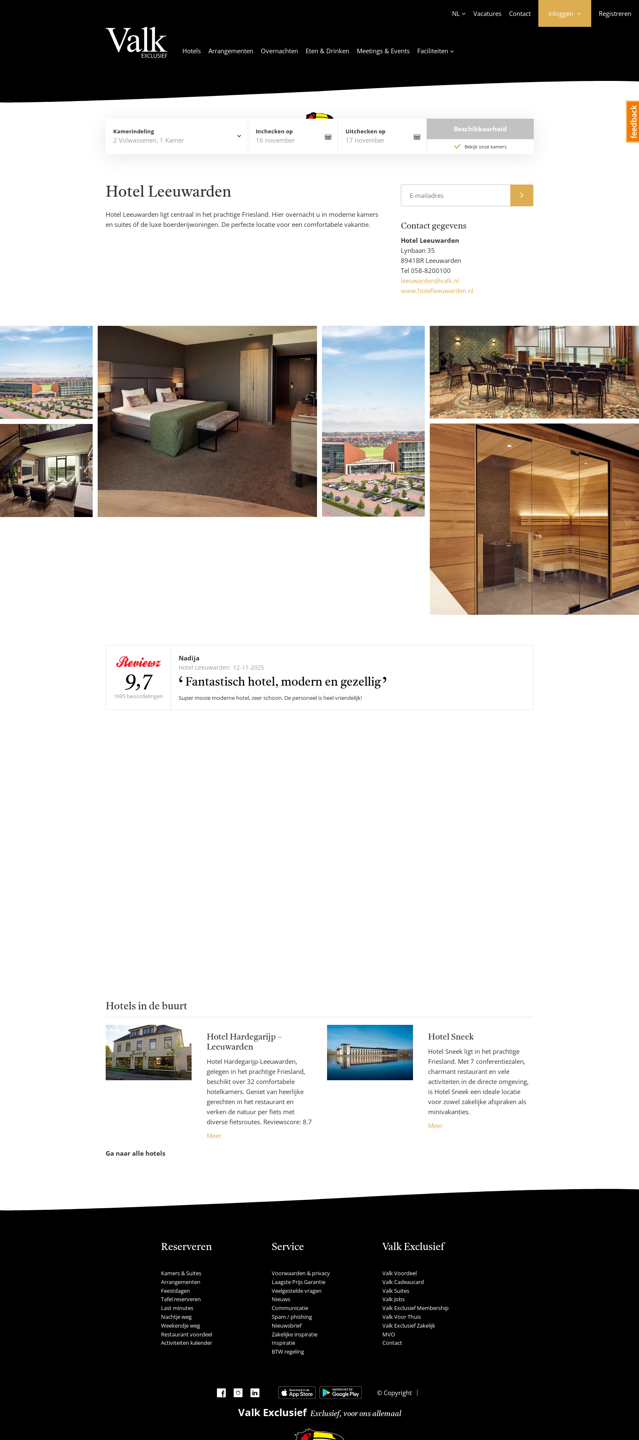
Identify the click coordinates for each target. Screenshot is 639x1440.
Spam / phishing (292, 1316)
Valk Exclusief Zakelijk (408, 1325)
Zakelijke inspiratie (294, 1334)
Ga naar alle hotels (135, 1153)
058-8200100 (431, 270)
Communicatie (290, 1308)
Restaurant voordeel (186, 1334)
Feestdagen (175, 1290)
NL (456, 13)
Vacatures (487, 13)
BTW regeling (288, 1351)
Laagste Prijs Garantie (298, 1282)
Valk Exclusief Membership (415, 1308)
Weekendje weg (180, 1325)
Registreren (615, 13)
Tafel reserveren (181, 1299)
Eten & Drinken (327, 51)
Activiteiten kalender (186, 1342)
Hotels (191, 51)
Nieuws (281, 1299)
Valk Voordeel (399, 1273)
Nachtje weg (176, 1316)
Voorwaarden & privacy (301, 1273)
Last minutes (177, 1308)
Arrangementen (230, 51)
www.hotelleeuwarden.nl (437, 290)
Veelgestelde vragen (297, 1290)
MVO (388, 1334)
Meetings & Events (383, 51)
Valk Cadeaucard (403, 1282)
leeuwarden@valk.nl (430, 280)
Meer (214, 1135)
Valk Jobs (393, 1299)
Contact (520, 13)
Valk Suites (395, 1290)
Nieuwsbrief (286, 1325)
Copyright (397, 1392)
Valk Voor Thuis (401, 1316)
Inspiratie (283, 1342)
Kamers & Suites (181, 1273)
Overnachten (279, 51)
